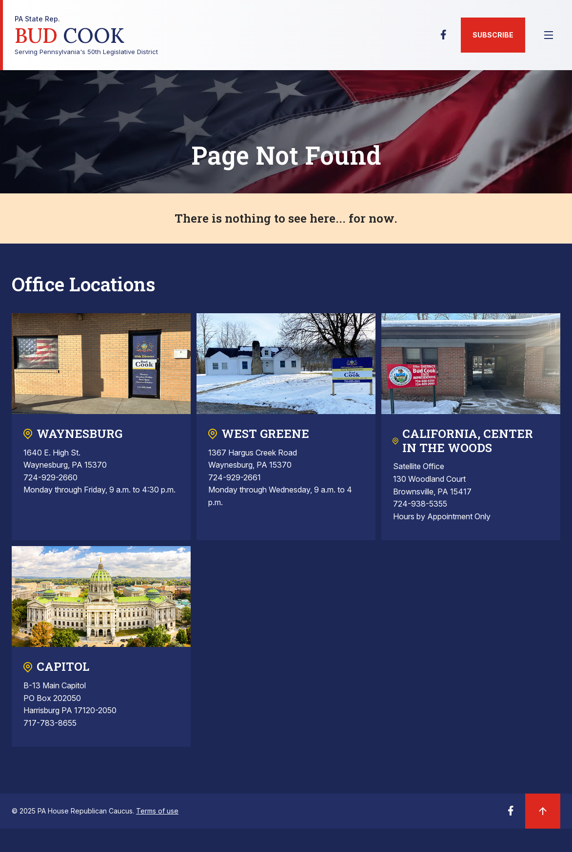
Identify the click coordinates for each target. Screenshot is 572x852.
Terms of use (157, 811)
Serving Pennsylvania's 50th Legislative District (86, 35)
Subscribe (493, 35)
